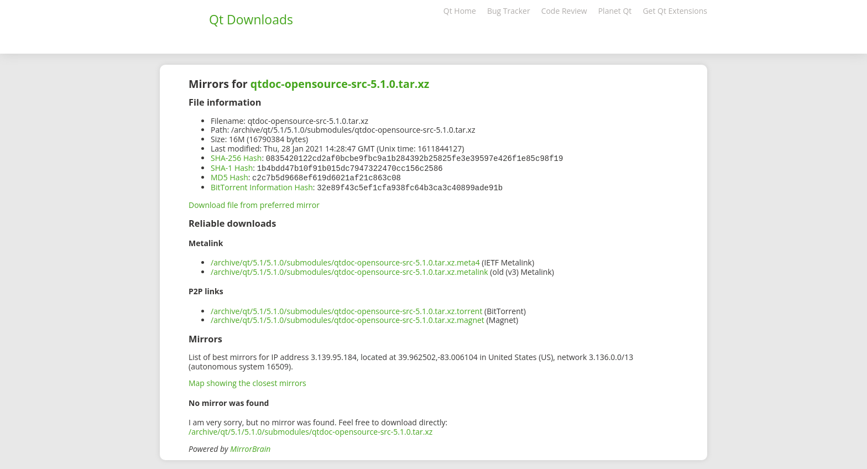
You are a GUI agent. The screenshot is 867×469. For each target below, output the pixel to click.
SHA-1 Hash (232, 167)
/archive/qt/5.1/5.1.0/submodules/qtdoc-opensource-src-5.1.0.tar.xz (310, 429)
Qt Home (459, 11)
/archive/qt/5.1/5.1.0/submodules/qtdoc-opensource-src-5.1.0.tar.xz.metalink (349, 269)
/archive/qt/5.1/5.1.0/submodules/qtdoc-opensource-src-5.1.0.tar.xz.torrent (346, 309)
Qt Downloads (251, 19)
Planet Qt (615, 11)
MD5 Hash (229, 176)
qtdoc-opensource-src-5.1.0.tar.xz (340, 83)
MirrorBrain (250, 446)
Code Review (564, 11)
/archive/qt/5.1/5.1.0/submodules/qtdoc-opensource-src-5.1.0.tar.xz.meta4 (345, 260)
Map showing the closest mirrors (247, 381)
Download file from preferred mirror (254, 202)
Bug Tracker (508, 11)
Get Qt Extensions (675, 11)
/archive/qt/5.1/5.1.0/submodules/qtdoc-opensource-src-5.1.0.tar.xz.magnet (347, 317)
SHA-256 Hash (236, 158)
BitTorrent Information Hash (262, 185)
